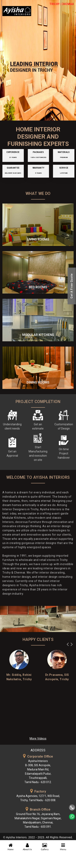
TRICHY (54, 4)
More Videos (38, 738)
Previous (68, 643)
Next (72, 643)
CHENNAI (67, 4)
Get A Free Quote (71, 286)
